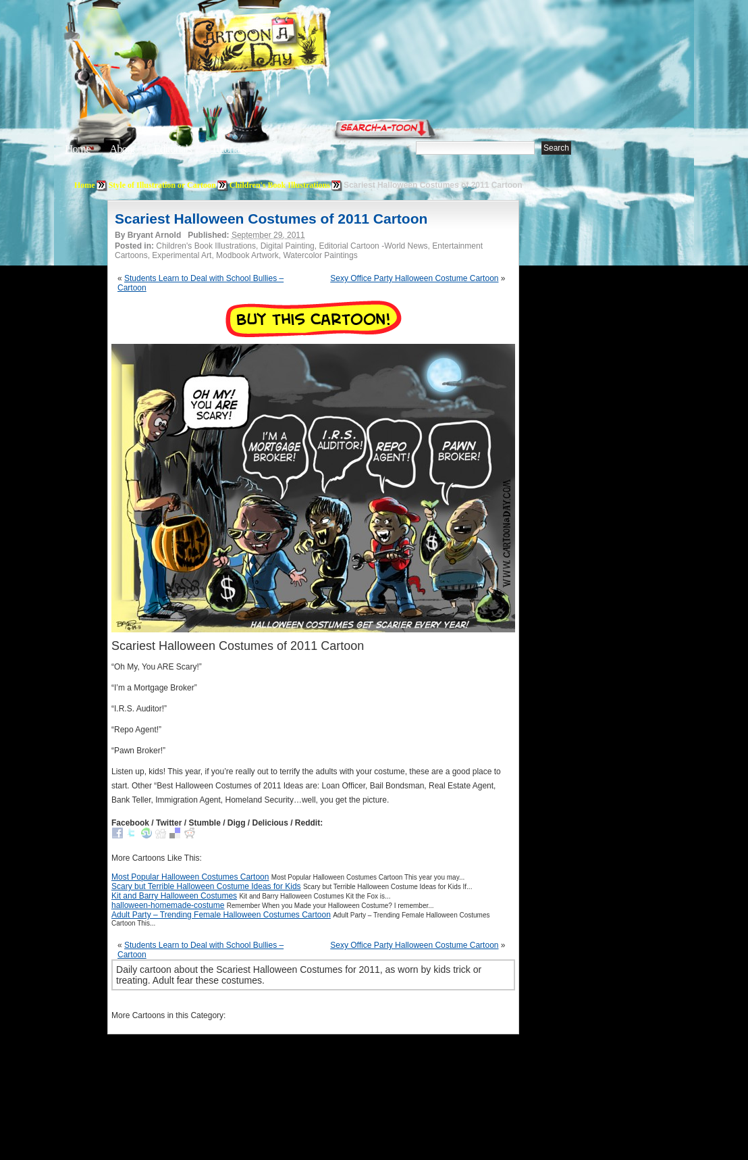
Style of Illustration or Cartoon (162, 185)
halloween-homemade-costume (167, 905)
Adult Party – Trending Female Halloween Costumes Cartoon (221, 914)
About (122, 149)
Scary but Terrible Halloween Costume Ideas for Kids (206, 886)
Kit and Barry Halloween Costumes (174, 896)
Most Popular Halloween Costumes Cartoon (190, 877)
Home (77, 149)
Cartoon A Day (289, 45)
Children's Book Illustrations (280, 185)
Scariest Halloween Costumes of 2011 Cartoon (271, 218)
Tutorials (228, 149)
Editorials (173, 149)
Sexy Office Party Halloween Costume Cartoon (414, 278)
